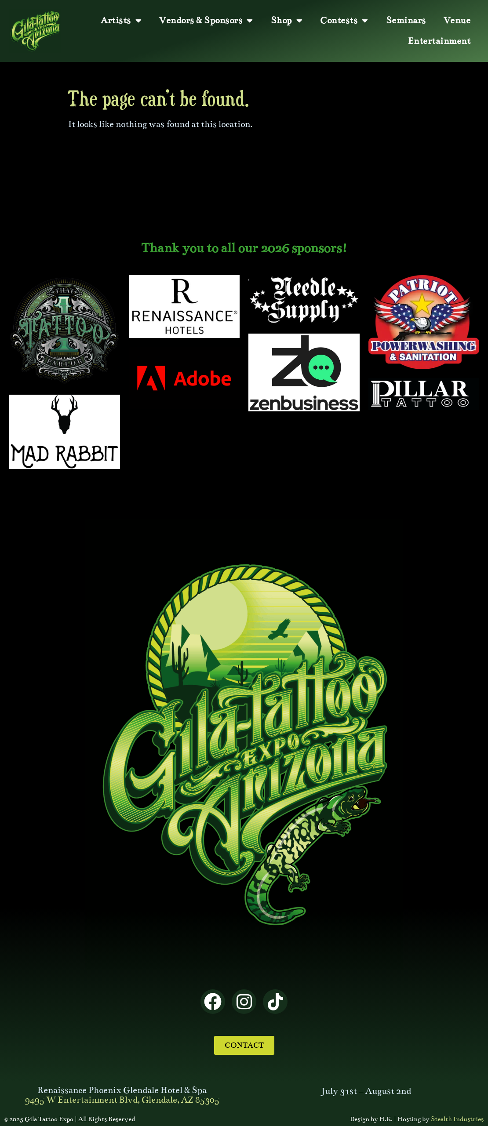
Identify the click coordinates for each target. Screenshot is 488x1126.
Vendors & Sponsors (206, 20)
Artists (121, 20)
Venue (457, 20)
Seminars (406, 20)
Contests (344, 20)
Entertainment (439, 41)
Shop (287, 20)
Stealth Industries (457, 1119)
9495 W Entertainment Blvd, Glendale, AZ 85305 (122, 1099)
